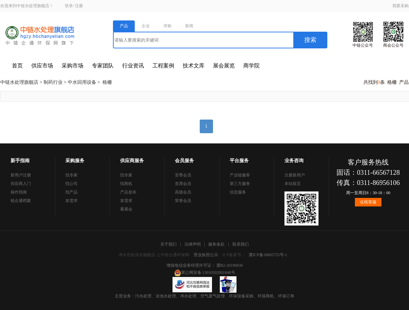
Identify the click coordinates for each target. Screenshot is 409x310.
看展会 (126, 209)
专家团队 (103, 65)
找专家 (71, 175)
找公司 (71, 183)
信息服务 (238, 192)
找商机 (126, 183)
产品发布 (128, 192)
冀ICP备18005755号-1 (268, 254)
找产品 (71, 192)
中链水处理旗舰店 (19, 82)
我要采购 (400, 5)
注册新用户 (294, 175)
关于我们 (168, 244)
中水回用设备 (82, 82)
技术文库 (193, 65)
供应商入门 (21, 183)
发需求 (71, 200)
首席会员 (183, 183)
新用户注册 (21, 175)
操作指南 (19, 192)
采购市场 (72, 65)
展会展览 (224, 65)
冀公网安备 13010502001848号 (204, 272)
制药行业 (53, 82)
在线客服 (368, 202)
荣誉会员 (183, 200)
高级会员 (183, 192)
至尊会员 (183, 175)
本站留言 (292, 183)
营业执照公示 (206, 254)
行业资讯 (133, 65)
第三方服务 (240, 183)
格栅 (107, 82)
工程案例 (163, 65)
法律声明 (192, 244)
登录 (69, 5)
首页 (17, 65)
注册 (79, 5)
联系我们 (240, 244)
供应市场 (42, 65)
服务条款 (216, 244)
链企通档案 (21, 200)
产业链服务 (240, 175)
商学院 (251, 65)
